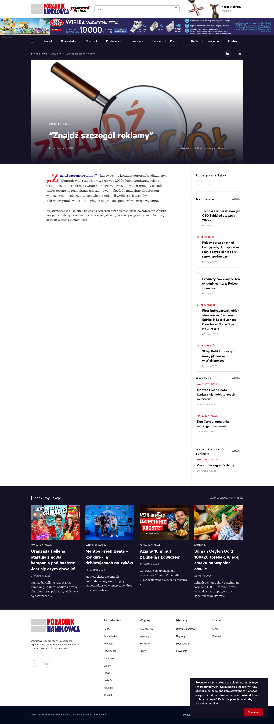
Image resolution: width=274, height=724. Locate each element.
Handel (47, 41)
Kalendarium (147, 629)
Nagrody (180, 636)
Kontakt (233, 41)
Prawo (174, 41)
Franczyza (136, 41)
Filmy (143, 651)
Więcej (236, 199)
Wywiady (144, 636)
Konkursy (145, 643)
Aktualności (209, 305)
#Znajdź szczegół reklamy (210, 148)
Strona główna (39, 53)
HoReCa (193, 41)
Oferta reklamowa (186, 629)
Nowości (91, 41)
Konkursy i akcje (207, 384)
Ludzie (156, 41)
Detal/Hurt (207, 237)
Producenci (113, 41)
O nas (215, 629)
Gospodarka (68, 41)
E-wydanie (181, 651)
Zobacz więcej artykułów (226, 498)
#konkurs (185, 148)
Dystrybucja (182, 643)
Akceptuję (253, 712)
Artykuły (56, 53)
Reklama (213, 41)
